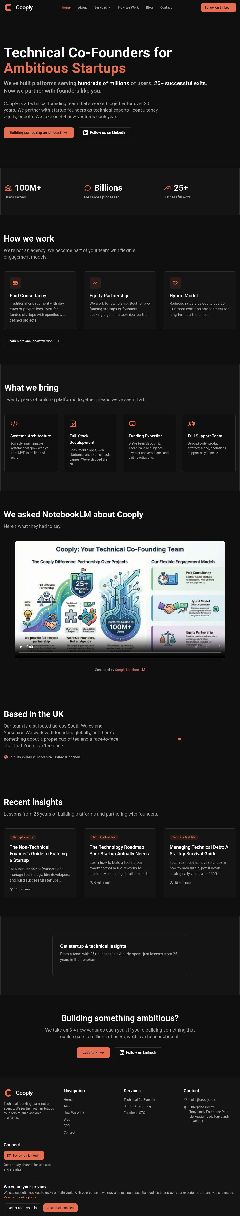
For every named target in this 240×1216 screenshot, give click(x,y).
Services (102, 7)
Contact (166, 7)
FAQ (67, 1126)
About (82, 7)
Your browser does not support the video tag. (120, 599)
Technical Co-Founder (139, 1100)
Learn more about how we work (33, 341)
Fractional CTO (134, 1113)
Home (66, 7)
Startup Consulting (137, 1106)
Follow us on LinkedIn (104, 132)
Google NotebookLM (130, 670)
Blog (149, 7)
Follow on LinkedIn (218, 7)
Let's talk (93, 1052)
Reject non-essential (23, 1208)
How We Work (128, 7)
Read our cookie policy (20, 1197)
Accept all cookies (60, 1208)
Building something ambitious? (39, 132)
